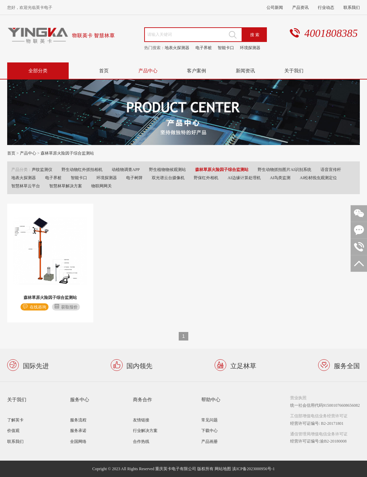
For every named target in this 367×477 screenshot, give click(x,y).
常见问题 (209, 420)
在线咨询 (38, 307)
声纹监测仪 (42, 169)
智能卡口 (226, 47)
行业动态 (326, 7)
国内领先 (139, 365)
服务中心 (79, 399)
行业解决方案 (145, 430)
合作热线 (141, 441)
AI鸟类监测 (280, 177)
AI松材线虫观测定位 (318, 177)
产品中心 (148, 70)
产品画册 (209, 441)
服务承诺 (78, 430)
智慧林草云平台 (25, 186)
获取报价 (69, 307)
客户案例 (196, 70)
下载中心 (209, 430)
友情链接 (141, 420)
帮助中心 (210, 399)
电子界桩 (203, 47)
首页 (104, 70)
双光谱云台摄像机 (168, 177)
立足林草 (243, 365)
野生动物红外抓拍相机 (82, 169)
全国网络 (78, 441)
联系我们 (351, 7)
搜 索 (254, 34)
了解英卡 (15, 420)
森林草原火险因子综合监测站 (67, 153)
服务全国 (347, 365)
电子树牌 (134, 177)
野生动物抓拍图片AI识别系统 (284, 169)
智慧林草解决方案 (65, 186)
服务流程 (78, 420)
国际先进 (36, 365)
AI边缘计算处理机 (244, 177)
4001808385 (331, 33)
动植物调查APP (126, 169)
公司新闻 (275, 7)
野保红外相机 (206, 177)
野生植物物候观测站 (167, 169)
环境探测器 (250, 47)
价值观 (13, 430)
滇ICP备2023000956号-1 (253, 468)
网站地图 (223, 468)
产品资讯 (300, 7)
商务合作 (142, 399)
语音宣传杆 (331, 169)
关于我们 (293, 70)
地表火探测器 (177, 47)
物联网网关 (101, 186)
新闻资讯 (245, 70)
